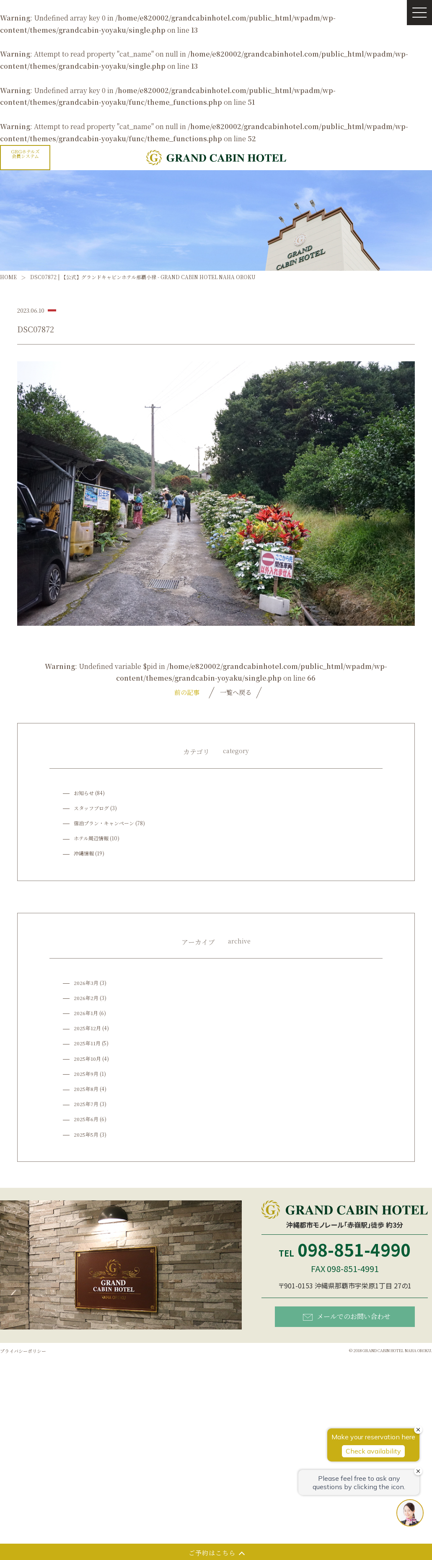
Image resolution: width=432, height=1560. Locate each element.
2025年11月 (87, 1043)
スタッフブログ (91, 808)
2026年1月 (86, 1013)
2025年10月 (88, 1058)
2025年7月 (86, 1104)
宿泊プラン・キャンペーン (104, 823)
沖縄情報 (84, 854)
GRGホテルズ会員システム (25, 154)
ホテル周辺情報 (91, 838)
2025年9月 (86, 1074)
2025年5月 (86, 1134)
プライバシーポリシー (25, 1351)
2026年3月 (86, 983)
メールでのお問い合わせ (347, 1317)
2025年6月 (86, 1119)
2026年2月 (86, 998)
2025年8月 (86, 1089)
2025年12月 (87, 1028)
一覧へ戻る (235, 692)
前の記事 (182, 692)
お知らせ (84, 793)
